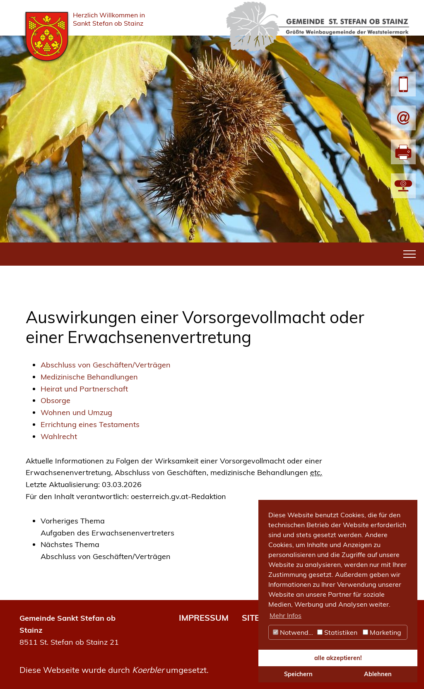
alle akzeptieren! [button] (338, 658)
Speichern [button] (298, 674)
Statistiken (337, 632)
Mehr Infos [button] (285, 615)
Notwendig (293, 632)
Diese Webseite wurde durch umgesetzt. (114, 670)
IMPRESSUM (204, 617)
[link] (219, 527)
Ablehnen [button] (378, 674)
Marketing (382, 632)
